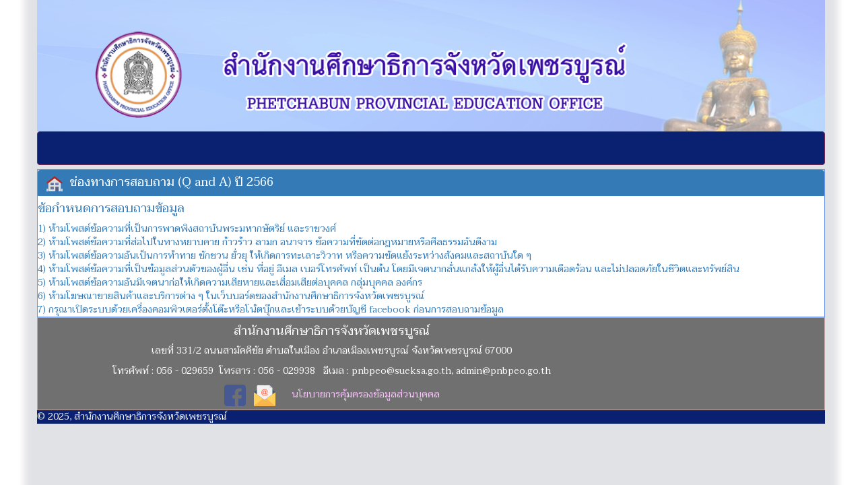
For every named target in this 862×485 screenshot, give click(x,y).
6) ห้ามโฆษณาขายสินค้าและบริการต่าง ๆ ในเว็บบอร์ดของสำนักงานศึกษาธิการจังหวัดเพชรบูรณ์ (231, 296)
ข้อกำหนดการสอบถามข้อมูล (111, 208)
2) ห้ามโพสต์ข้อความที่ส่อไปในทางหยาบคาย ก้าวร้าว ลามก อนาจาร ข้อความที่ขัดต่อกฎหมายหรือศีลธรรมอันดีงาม (267, 242)
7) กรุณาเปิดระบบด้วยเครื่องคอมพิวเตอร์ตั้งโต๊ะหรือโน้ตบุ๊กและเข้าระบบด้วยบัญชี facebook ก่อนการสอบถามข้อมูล (271, 309)
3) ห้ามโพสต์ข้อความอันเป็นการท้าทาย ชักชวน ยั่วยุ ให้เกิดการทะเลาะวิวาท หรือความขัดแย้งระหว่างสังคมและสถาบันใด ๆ (284, 255)
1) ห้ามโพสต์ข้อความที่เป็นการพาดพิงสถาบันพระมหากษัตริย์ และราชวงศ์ (187, 228)
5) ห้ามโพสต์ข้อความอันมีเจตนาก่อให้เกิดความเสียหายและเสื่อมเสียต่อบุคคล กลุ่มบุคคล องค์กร (230, 282)
